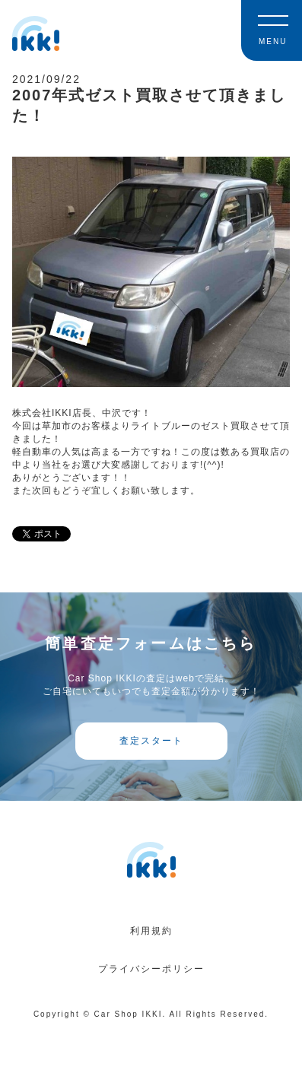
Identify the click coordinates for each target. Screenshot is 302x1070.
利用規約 (151, 931)
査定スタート (151, 740)
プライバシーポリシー (151, 969)
